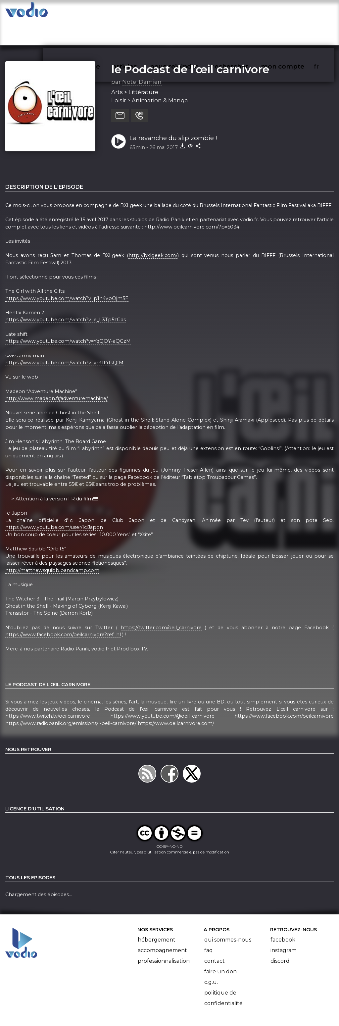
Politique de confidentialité (223, 972)
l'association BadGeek (112, 1011)
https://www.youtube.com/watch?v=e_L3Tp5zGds (65, 294)
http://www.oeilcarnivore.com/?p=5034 (191, 201)
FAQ (208, 924)
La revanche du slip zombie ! (173, 112)
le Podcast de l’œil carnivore (190, 43)
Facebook (282, 914)
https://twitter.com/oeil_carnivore (161, 602)
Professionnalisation (164, 935)
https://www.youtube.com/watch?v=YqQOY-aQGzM (68, 316)
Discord (280, 935)
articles (139, 12)
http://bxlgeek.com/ (152, 229)
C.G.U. (211, 956)
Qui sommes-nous (227, 914)
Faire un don (220, 946)
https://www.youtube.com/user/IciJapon (54, 501)
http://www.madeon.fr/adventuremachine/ (56, 373)
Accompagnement (162, 924)
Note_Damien (142, 56)
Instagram (283, 924)
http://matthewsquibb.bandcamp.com (52, 544)
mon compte (293, 12)
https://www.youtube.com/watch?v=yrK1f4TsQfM (64, 337)
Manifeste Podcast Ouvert (188, 1002)
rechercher (241, 12)
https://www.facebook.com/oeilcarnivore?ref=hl (63, 609)
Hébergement (156, 914)
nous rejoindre (188, 12)
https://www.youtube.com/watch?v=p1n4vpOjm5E (66, 273)
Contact (214, 935)
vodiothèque (94, 12)
